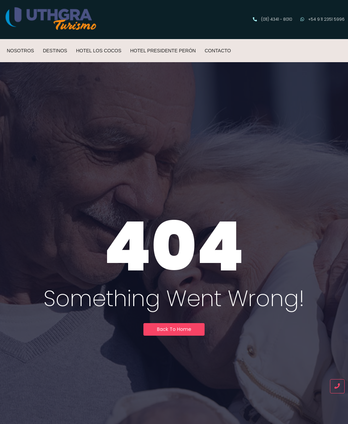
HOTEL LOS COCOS (98, 50)
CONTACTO (218, 50)
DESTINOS (55, 50)
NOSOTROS (20, 50)
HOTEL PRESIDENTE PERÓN (163, 50)
